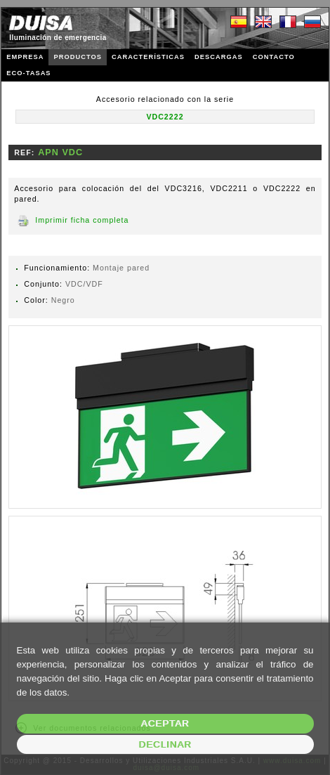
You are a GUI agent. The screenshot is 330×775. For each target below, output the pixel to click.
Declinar (164, 744)
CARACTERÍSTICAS (148, 56)
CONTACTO (274, 56)
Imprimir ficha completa (81, 220)
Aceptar (165, 723)
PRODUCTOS (77, 56)
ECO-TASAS (28, 73)
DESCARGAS (218, 56)
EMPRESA (25, 56)
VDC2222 (164, 116)
